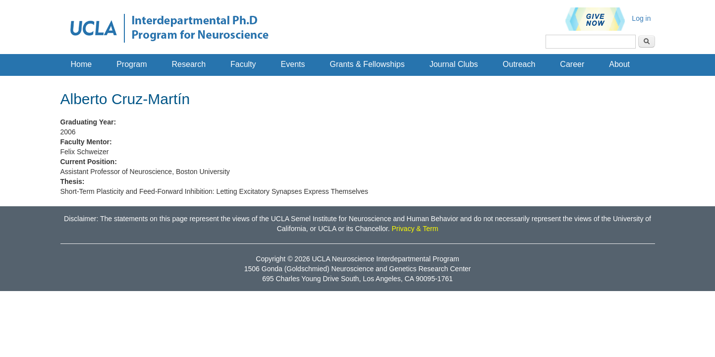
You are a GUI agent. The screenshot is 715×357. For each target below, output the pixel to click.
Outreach (519, 64)
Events (293, 64)
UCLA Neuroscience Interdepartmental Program (385, 259)
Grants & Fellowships (367, 64)
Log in (641, 18)
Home (81, 64)
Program (131, 64)
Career (572, 64)
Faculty (243, 64)
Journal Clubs (454, 64)
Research (189, 64)
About (619, 64)
